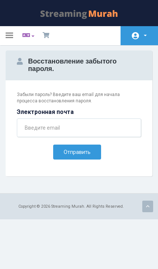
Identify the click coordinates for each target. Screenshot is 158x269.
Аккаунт (145, 35)
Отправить (77, 152)
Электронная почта (45, 111)
